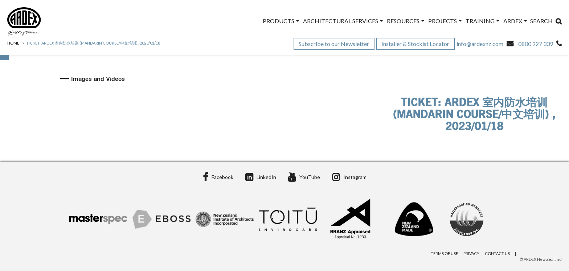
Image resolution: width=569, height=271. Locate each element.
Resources (405, 20)
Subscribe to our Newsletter (334, 43)
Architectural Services (343, 20)
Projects (445, 20)
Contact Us (497, 253)
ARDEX (515, 20)
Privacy (471, 253)
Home (13, 43)
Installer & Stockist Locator (415, 43)
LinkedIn (260, 177)
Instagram (349, 177)
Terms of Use (444, 253)
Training (482, 20)
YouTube (304, 177)
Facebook (218, 177)
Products (281, 20)
